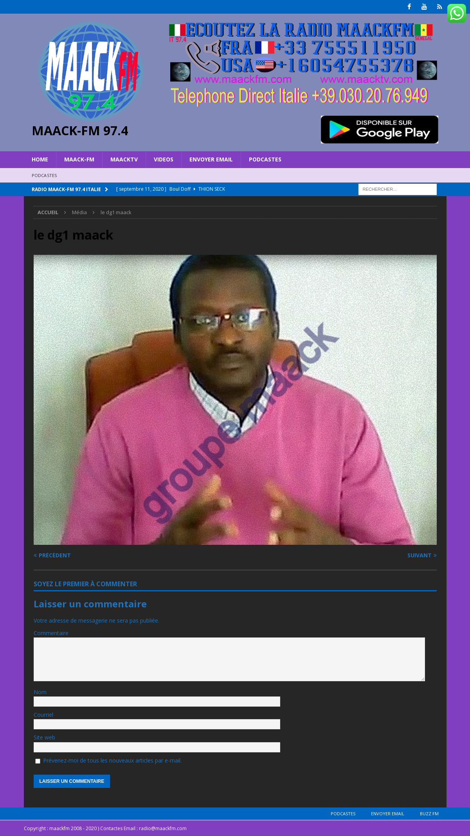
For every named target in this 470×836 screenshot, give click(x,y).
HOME (40, 159)
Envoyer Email (211, 159)
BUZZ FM (429, 813)
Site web (44, 737)
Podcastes (265, 159)
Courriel (43, 714)
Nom (40, 691)
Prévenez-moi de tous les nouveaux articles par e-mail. (112, 760)
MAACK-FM (79, 159)
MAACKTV (124, 159)
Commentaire (51, 633)
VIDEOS (163, 159)
